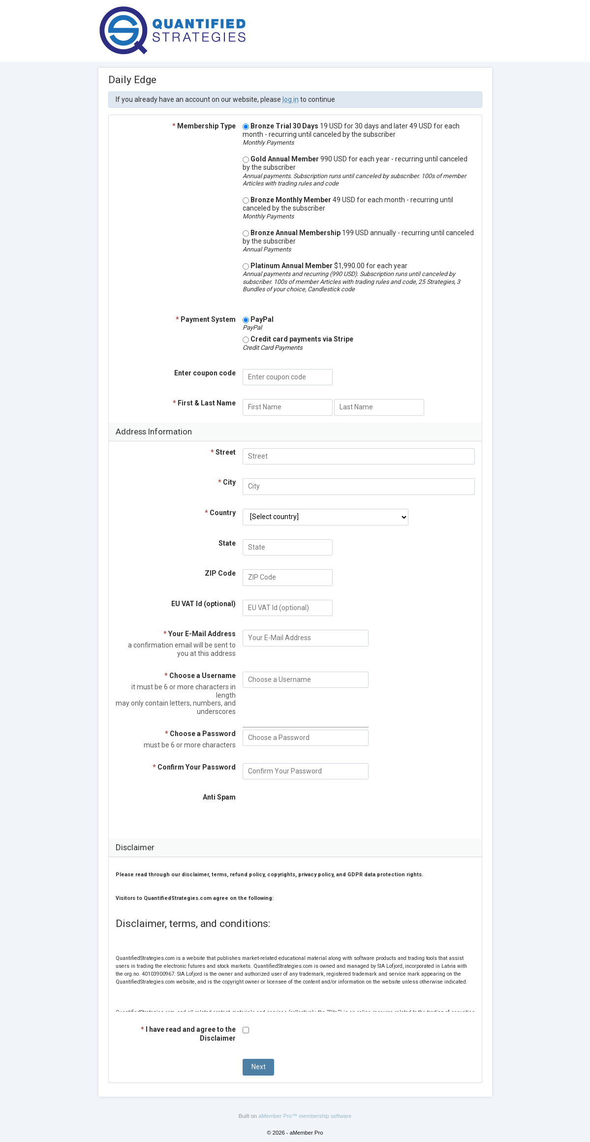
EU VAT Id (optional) (203, 604)
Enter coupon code (205, 373)
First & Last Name (204, 403)
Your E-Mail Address (199, 634)
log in (290, 99)
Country (220, 513)
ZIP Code (220, 573)
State (227, 543)
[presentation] (317, 812)
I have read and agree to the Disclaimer (188, 1033)
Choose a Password (200, 734)
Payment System (206, 319)
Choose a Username (200, 675)
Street (223, 452)
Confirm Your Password (194, 767)
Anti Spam (219, 797)
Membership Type (204, 126)
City (227, 482)
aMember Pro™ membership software (304, 1116)
